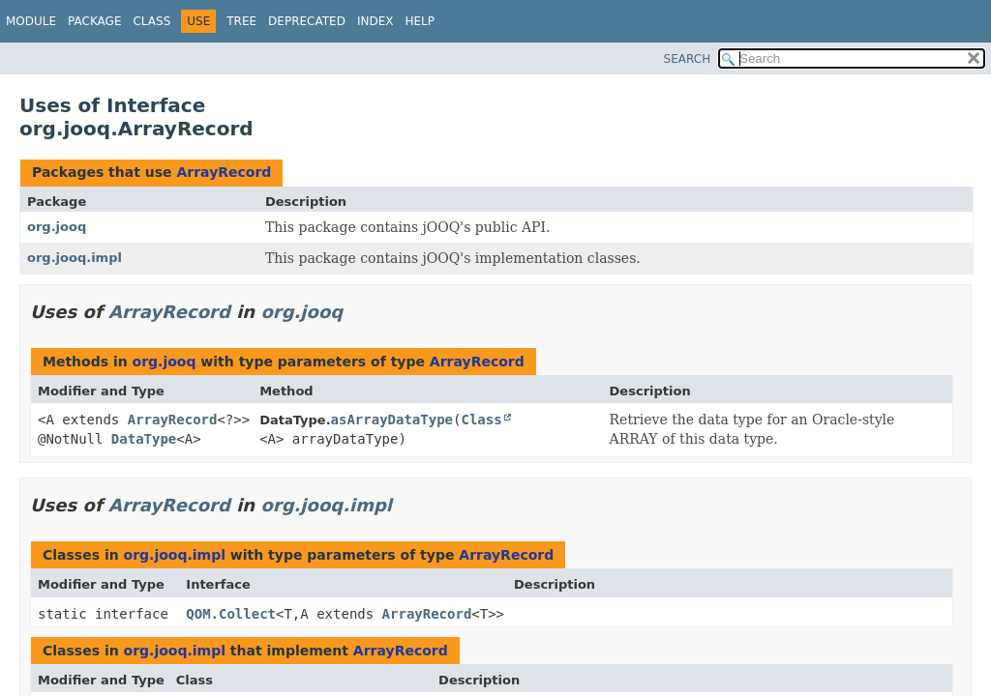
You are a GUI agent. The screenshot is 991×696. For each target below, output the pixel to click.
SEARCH (687, 59)
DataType (143, 439)
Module (31, 21)
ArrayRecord (223, 172)
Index (375, 21)
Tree (241, 21)
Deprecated (306, 21)
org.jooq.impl (74, 257)
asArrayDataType (392, 419)
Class (151, 21)
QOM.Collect (231, 614)
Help (420, 21)
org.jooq (56, 226)
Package (94, 21)
